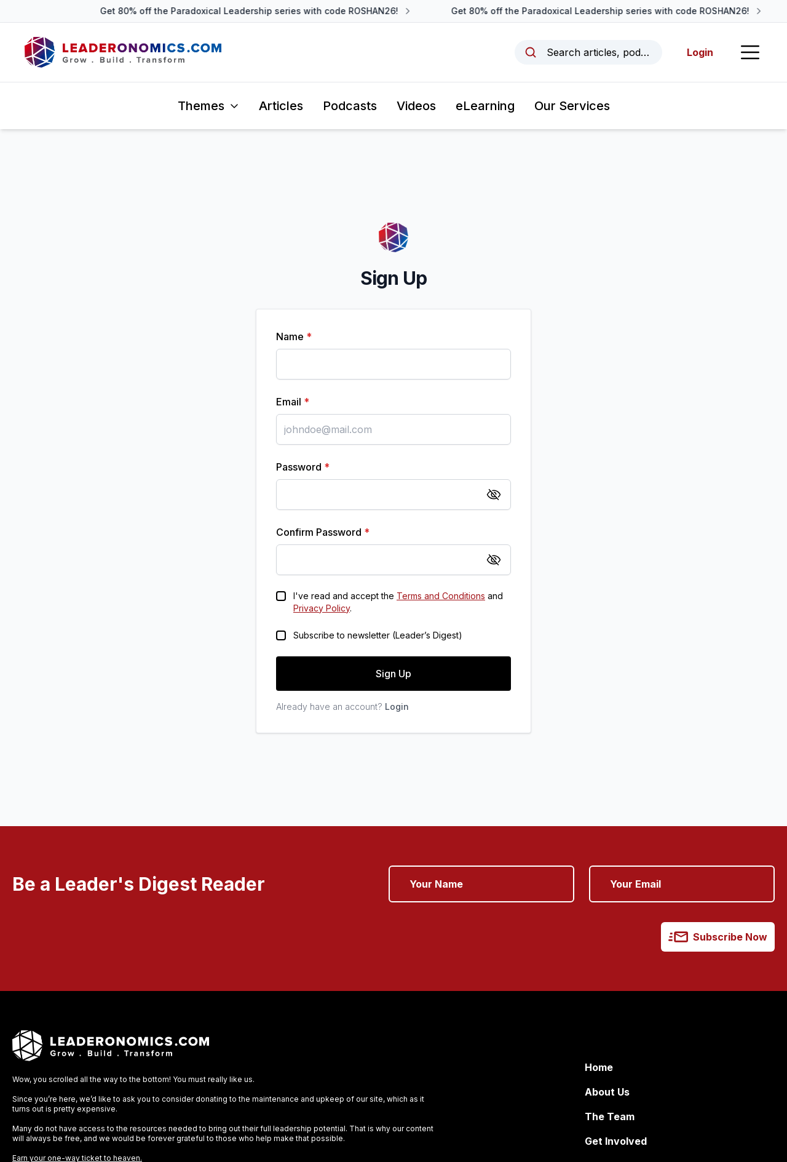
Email (292, 402)
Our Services (572, 105)
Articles (281, 105)
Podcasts (350, 105)
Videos (416, 105)
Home (599, 1067)
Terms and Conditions (441, 596)
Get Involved (616, 1141)
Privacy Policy (321, 608)
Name (294, 336)
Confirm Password (323, 532)
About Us (607, 1092)
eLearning (485, 105)
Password (303, 467)
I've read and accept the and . (398, 602)
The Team (610, 1116)
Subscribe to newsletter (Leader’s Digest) (377, 635)
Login (700, 52)
